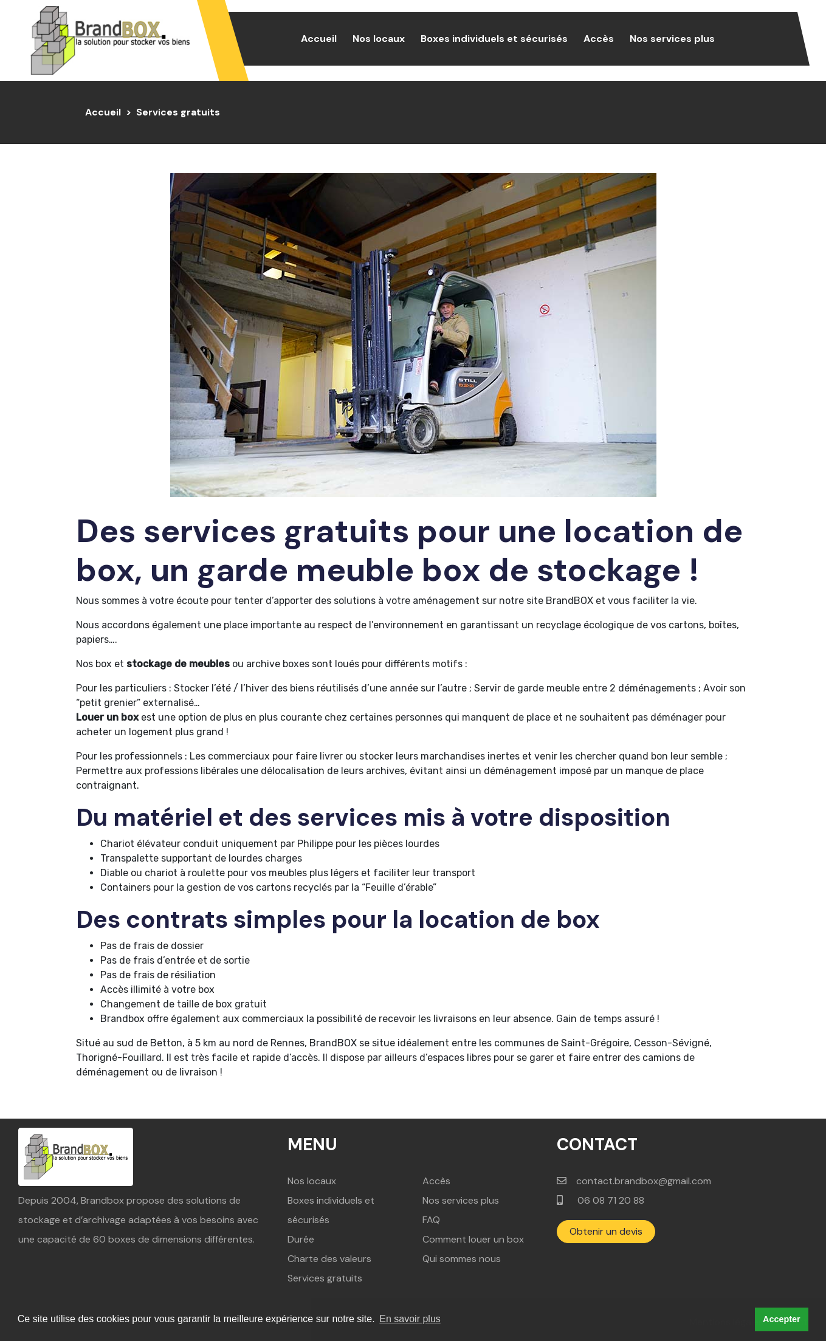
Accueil (321, 38)
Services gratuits (324, 1278)
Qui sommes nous (461, 1258)
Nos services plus (672, 38)
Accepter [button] (781, 1319)
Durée (300, 1239)
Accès (598, 38)
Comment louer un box (473, 1239)
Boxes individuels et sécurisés (494, 38)
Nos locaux (379, 38)
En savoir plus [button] (410, 1319)
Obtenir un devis (606, 1231)
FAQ (431, 1219)
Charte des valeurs (329, 1258)
